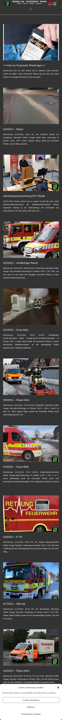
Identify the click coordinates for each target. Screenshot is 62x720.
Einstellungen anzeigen (31, 714)
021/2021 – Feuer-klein (16, 329)
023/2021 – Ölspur (13, 129)
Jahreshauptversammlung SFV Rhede (24, 196)
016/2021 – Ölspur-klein (16, 670)
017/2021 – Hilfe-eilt (14, 603)
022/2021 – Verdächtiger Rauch (20, 263)
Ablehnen (31, 707)
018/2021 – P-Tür (12, 537)
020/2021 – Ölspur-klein (16, 400)
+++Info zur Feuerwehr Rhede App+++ (24, 65)
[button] (58, 687)
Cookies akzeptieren (31, 700)
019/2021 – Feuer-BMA (16, 466)
